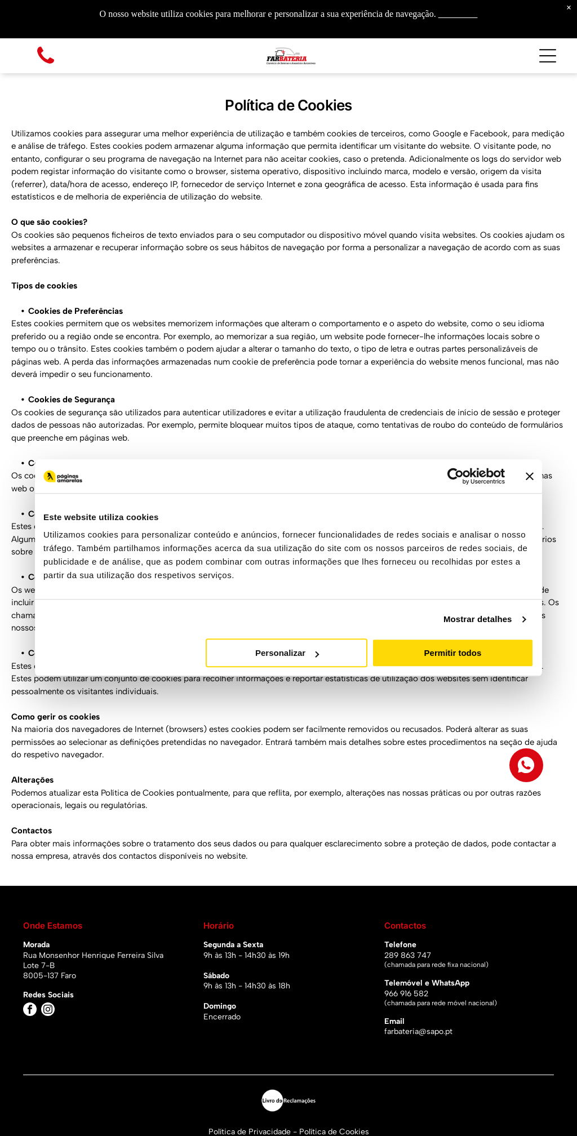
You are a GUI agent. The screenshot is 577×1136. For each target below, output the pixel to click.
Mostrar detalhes (477, 619)
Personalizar (287, 653)
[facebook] (30, 1010)
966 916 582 (406, 994)
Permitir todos (453, 653)
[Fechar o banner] (530, 476)
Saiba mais (458, 14)
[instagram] (48, 1010)
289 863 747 (407, 955)
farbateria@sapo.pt (418, 1031)
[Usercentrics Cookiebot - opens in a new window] (455, 476)
